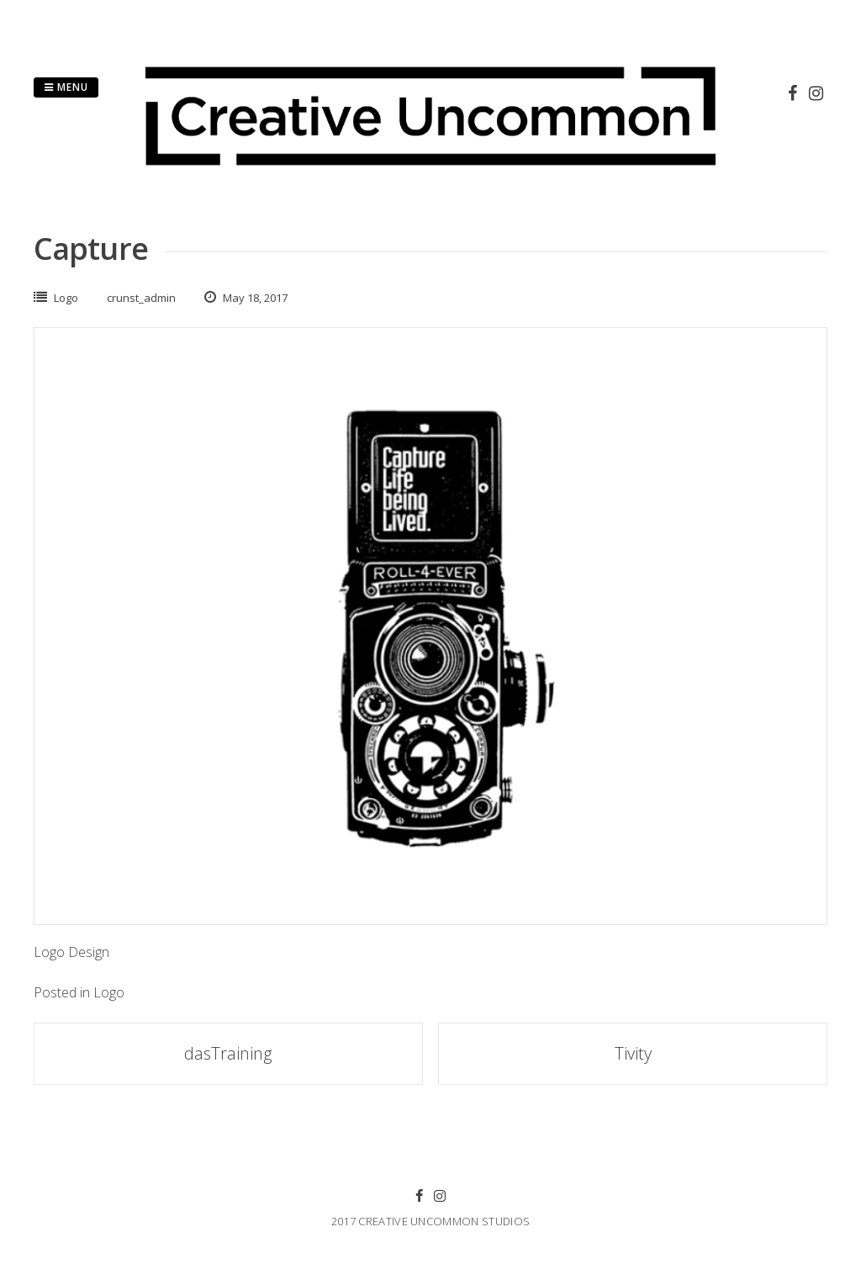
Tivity (633, 1053)
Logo (66, 297)
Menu (66, 87)
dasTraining (228, 1053)
